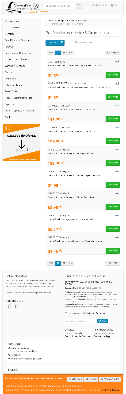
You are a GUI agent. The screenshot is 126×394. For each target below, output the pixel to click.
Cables (8, 72)
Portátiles (9, 34)
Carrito (116, 5)
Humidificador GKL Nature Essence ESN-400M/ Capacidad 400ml (80, 87)
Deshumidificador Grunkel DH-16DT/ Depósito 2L (72, 131)
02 (64, 52)
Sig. (71, 52)
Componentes (12, 27)
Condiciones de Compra (77, 336)
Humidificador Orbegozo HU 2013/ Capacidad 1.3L (72, 219)
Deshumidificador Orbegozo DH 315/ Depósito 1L (71, 197)
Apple (8, 117)
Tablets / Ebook (13, 85)
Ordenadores (12, 21)
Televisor (9, 46)
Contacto (69, 329)
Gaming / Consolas (15, 66)
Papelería (9, 104)
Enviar (102, 321)
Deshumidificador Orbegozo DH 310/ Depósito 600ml (74, 175)
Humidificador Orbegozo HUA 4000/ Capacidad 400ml (75, 241)
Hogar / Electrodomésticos (19, 98)
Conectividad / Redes (16, 59)
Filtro (56, 42)
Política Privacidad (74, 333)
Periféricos (10, 78)
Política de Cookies (111, 390)
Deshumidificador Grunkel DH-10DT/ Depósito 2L (72, 109)
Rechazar (91, 379)
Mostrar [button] (113, 52)
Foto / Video (12, 91)
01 (58, 52)
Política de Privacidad (100, 306)
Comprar (113, 75)
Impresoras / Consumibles (19, 53)
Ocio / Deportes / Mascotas (19, 110)
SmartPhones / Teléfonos (18, 40)
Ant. (51, 52)
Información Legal (103, 329)
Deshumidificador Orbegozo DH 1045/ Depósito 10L (73, 153)
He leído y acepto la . (87, 313)
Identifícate (99, 5)
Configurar (75, 379)
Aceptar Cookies (110, 379)
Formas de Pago (102, 336)
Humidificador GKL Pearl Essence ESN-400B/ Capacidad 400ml (79, 65)
